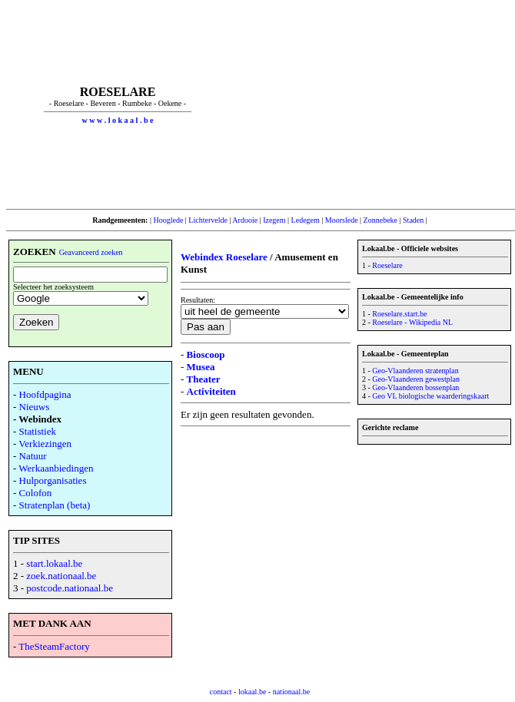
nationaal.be (292, 691)
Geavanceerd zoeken (91, 252)
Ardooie (245, 220)
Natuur (33, 456)
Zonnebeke (380, 220)
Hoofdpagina (45, 394)
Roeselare (387, 265)
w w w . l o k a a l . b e (118, 120)
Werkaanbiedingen (55, 468)
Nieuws (34, 406)
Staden (413, 220)
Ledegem (305, 220)
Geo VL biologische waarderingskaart (430, 396)
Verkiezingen (44, 443)
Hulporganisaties (53, 480)
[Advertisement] (371, 104)
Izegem (274, 220)
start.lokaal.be (54, 563)
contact (221, 691)
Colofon (35, 492)
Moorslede (341, 220)
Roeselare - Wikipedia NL (412, 322)
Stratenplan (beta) (55, 505)
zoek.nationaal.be (61, 575)
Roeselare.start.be (399, 314)
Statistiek (37, 431)
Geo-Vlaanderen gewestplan (416, 379)
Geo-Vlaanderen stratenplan (415, 370)
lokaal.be (252, 691)
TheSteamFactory (53, 646)
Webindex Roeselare (224, 257)
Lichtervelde (208, 220)
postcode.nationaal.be (69, 588)
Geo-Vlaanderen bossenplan (415, 387)
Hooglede (168, 220)
